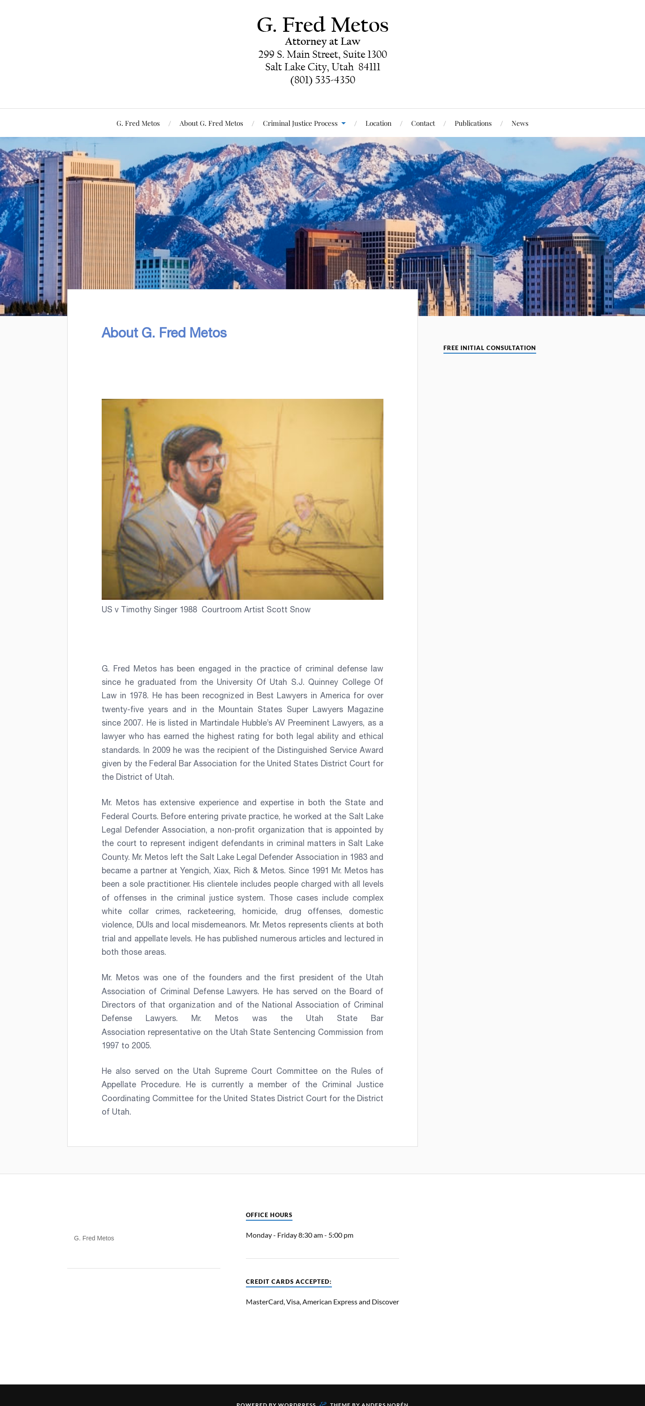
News (520, 123)
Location (378, 123)
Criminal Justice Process (300, 123)
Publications (473, 123)
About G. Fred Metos (211, 123)
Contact (423, 123)
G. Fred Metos (138, 123)
